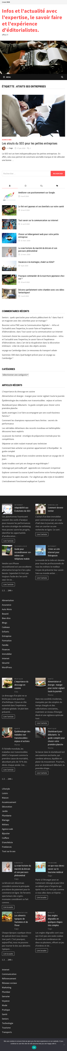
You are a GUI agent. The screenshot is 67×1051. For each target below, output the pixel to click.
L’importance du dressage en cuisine (18, 391)
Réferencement (9, 978)
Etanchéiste (7, 842)
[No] (64, 1044)
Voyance (5, 1000)
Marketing (6, 987)
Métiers (5, 824)
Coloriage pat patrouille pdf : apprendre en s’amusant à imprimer (31, 468)
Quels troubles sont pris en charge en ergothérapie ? (25, 463)
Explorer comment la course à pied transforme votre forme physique (33, 472)
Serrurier (6, 996)
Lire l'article (8, 541)
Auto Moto (7, 609)
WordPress (7, 667)
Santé (51, 679)
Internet (18, 505)
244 (9, 590)
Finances (6, 649)
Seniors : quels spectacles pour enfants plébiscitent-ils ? (27, 317)
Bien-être (6, 618)
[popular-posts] (10, 185)
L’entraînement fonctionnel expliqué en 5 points (23, 481)
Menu (7, 77)
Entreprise (6, 636)
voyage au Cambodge (12, 350)
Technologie (20, 546)
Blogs (4, 622)
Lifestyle (6, 788)
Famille (5, 645)
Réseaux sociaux (9, 983)
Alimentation (8, 600)
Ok (34, 1047)
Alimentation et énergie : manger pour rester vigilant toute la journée (33, 396)
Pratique (18, 679)
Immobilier (53, 505)
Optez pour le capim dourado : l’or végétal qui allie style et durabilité (33, 476)
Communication (9, 974)
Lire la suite (8, 907)
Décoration (7, 806)
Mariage (5, 820)
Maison (5, 797)
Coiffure (5, 838)
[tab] (10, 185)
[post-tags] (57, 185)
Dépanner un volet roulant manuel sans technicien (24, 443)
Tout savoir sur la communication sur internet (38, 220)
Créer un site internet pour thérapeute (54, 552)
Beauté (5, 613)
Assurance (6, 604)
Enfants (5, 631)
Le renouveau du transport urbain (42, 350)
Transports (7, 1032)
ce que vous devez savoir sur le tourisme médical (56, 868)
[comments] (41, 185)
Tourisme (52, 863)
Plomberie (6, 815)
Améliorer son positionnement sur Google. (36, 192)
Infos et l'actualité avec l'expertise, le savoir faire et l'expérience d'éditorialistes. (32, 20)
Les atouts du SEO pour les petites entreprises (29, 143)
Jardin (5, 811)
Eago (11, 148)
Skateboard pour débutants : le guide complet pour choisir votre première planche (56, 738)
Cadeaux (6, 627)
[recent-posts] (25, 185)
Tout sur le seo (8, 851)
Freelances (7, 846)
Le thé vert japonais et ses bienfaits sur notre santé (41, 206)
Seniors (5, 1018)
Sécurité (5, 662)
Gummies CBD (8, 354)
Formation (7, 640)
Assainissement (9, 802)
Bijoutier (6, 833)
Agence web (7, 140)
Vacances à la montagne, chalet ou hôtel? (36, 262)
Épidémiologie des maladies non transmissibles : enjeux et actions (32, 400)
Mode (4, 1005)
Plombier (6, 992)
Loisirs (5, 793)
